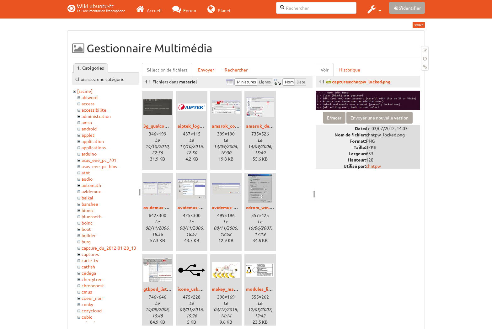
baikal (87, 197)
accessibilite (94, 110)
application (93, 141)
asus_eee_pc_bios (99, 166)
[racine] (85, 91)
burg (86, 241)
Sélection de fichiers (167, 69)
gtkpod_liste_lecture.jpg (168, 289)
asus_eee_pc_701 (99, 160)
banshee (90, 204)
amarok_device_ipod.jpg (271, 126)
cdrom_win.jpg (261, 207)
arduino (89, 154)
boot (86, 229)
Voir (325, 69)
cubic (87, 317)
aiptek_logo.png (194, 126)
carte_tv (90, 260)
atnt (86, 172)
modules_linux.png (265, 289)
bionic (88, 210)
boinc (87, 223)
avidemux (91, 191)
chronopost (93, 285)
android (89, 128)
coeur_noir (92, 298)
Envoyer (206, 69)
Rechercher (236, 69)
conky (87, 304)
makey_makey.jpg (230, 289)
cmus (87, 292)
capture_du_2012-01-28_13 (109, 248)
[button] (373, 9)
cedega (89, 273)
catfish (88, 266)
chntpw (373, 166)
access (88, 103)
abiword (90, 97)
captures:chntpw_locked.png (361, 81)
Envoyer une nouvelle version (379, 117)
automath (91, 185)
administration (96, 116)
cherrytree (92, 279)
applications (94, 147)
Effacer (334, 117)
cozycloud (92, 310)
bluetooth (92, 216)
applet (88, 135)
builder (89, 235)
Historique (349, 69)
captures (90, 254)
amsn (87, 122)
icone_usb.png (192, 289)
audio (87, 179)
